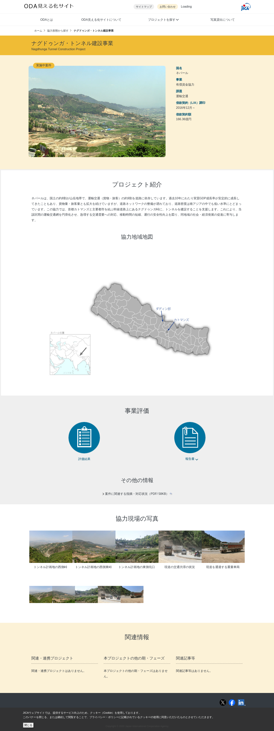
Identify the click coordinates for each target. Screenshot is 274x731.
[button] (163, 20)
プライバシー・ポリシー (104, 717)
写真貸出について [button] (222, 19)
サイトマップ (144, 6)
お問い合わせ (168, 6)
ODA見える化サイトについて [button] (101, 19)
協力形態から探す (57, 30)
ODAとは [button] (46, 19)
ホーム (38, 30)
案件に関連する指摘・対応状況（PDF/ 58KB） (138, 493)
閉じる (28, 725)
